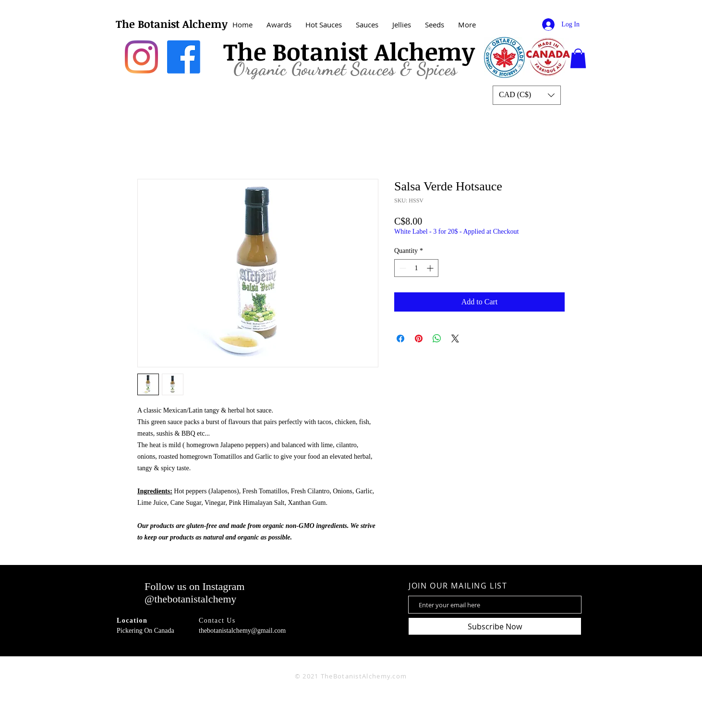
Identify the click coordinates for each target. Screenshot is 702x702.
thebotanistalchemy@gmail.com (242, 630)
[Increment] (431, 268)
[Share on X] (455, 338)
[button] (578, 58)
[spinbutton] (416, 268)
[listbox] (527, 95)
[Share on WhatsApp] (437, 338)
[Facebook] (183, 57)
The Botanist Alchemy (172, 23)
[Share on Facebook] (400, 338)
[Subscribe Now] (494, 626)
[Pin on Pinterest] (418, 338)
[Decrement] (402, 268)
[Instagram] (141, 57)
